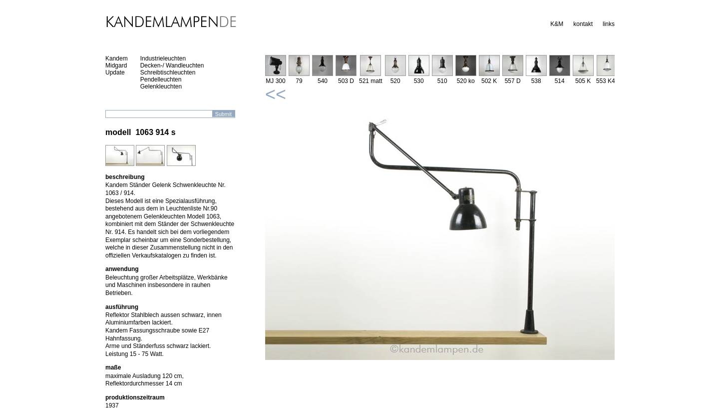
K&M (556, 24)
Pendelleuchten (161, 79)
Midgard (116, 65)
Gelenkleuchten (161, 86)
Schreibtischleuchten (168, 72)
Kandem (116, 58)
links (609, 24)
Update (115, 72)
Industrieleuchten (163, 58)
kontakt (583, 24)
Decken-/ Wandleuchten (172, 65)
